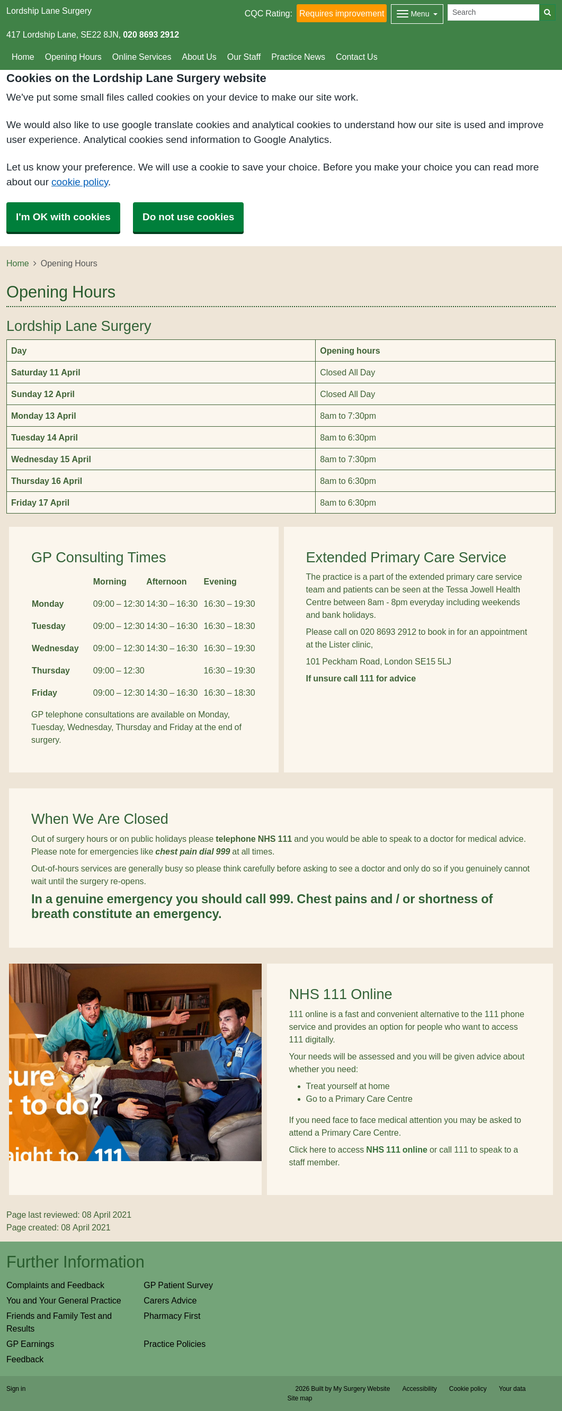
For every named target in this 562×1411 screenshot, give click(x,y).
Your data (512, 1389)
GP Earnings (30, 1344)
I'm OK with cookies (63, 217)
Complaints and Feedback (55, 1285)
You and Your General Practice (63, 1300)
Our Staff (244, 56)
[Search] (494, 12)
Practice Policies (175, 1344)
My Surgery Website (361, 1389)
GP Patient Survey (178, 1285)
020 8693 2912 (151, 34)
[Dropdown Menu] (417, 14)
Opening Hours (73, 56)
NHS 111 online (396, 1149)
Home (23, 56)
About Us (199, 56)
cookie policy (79, 182)
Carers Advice (170, 1300)
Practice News (298, 56)
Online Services (142, 56)
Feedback (24, 1359)
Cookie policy (468, 1389)
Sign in (15, 1389)
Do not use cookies (188, 217)
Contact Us (357, 56)
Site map (300, 1398)
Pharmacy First (172, 1315)
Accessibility (419, 1389)
